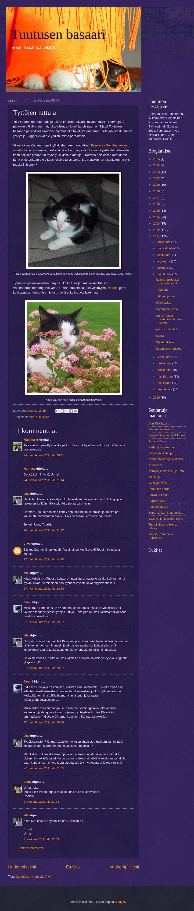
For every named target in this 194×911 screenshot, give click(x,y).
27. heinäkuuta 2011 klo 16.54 (44, 588)
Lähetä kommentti (31, 848)
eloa (31, 417)
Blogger (120, 902)
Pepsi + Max (156, 500)
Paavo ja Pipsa (158, 495)
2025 (157, 159)
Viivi (27, 543)
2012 (157, 230)
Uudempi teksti (22, 867)
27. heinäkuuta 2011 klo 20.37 (44, 668)
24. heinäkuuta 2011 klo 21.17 (44, 530)
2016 (157, 204)
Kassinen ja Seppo (160, 453)
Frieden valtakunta (160, 429)
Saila (27, 782)
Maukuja (154, 477)
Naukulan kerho (158, 489)
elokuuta (163, 267)
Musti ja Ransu (158, 483)
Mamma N (31, 439)
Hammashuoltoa (167, 309)
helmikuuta (164, 383)
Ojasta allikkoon (166, 342)
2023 (157, 172)
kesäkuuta (164, 357)
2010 (157, 397)
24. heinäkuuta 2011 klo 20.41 (44, 455)
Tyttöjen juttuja (165, 296)
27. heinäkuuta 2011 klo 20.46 (44, 722)
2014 (157, 217)
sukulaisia (42, 417)
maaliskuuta (165, 376)
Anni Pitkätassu (158, 423)
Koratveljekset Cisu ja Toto (166, 471)
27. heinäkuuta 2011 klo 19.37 (44, 622)
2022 (157, 178)
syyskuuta (164, 261)
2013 (157, 223)
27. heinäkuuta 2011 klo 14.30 (44, 559)
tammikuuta (165, 389)
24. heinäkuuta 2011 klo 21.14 (44, 480)
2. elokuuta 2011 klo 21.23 (41, 801)
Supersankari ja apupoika (165, 512)
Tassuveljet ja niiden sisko (165, 518)
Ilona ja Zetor (157, 441)
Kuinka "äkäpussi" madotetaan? (168, 281)
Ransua (112, 288)
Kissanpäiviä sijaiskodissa (165, 459)
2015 (157, 210)
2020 (157, 184)
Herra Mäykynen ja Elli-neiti (166, 435)
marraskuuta (165, 248)
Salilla (160, 336)
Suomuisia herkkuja (169, 348)
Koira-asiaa (163, 302)
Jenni (28, 602)
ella (26, 493)
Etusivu (73, 867)
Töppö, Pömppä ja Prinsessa (160, 535)
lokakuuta (163, 255)
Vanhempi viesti (124, 867)
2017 (157, 198)
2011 (157, 236)
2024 (157, 165)
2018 (157, 191)
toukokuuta (164, 363)
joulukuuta (164, 242)
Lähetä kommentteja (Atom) (35, 876)
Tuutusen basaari (58, 34)
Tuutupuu (162, 289)
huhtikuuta (164, 370)
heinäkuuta (164, 274)
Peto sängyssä (158, 506)
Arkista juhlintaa (166, 329)
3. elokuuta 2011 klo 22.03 (41, 839)
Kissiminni (155, 465)
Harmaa (29, 468)
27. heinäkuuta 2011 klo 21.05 (44, 768)
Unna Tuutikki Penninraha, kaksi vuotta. (169, 319)
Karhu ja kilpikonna (161, 447)
